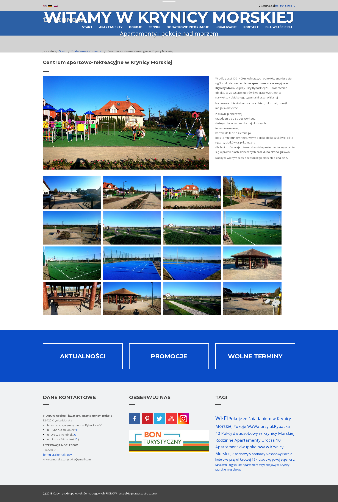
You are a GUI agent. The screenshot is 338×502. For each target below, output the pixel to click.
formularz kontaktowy (57, 455)
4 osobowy (263, 459)
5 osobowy (257, 454)
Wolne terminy (255, 356)
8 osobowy (234, 469)
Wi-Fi (221, 418)
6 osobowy (274, 454)
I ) (76, 430)
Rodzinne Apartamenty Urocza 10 (248, 440)
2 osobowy (240, 454)
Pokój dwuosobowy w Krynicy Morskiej (257, 433)
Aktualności (83, 356)
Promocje (169, 356)
